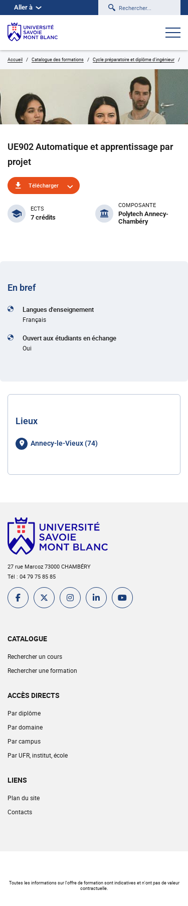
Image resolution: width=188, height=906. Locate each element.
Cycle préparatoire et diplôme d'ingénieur (133, 59)
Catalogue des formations (58, 59)
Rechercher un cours (35, 656)
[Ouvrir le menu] (172, 34)
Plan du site (24, 798)
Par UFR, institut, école (38, 755)
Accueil (15, 59)
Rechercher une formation (42, 670)
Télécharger (44, 185)
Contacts (20, 812)
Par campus (24, 741)
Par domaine (25, 727)
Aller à (28, 7)
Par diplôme (24, 713)
